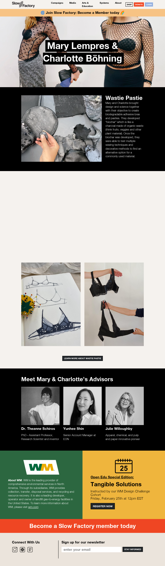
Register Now (103, 506)
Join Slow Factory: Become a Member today (82, 13)
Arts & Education (87, 4)
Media (72, 2)
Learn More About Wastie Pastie (82, 358)
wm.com (33, 507)
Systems (104, 2)
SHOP (129, 4)
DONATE (139, 4)
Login (149, 4)
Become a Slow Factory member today (82, 525)
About (118, 2)
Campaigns (57, 2)
